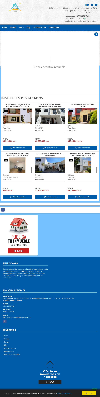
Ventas (13, 27)
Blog (28, 27)
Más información (65, 393)
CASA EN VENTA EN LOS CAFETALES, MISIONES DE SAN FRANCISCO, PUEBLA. (82, 154)
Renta (21, 27)
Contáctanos (54, 27)
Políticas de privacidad (12, 354)
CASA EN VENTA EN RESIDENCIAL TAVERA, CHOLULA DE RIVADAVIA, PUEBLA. (50, 105)
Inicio (4, 27)
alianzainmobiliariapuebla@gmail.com (16, 317)
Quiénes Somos (39, 27)
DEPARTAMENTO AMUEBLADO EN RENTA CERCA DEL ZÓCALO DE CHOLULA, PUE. (17, 154)
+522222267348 (83, 16)
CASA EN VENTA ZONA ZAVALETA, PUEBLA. (82, 105)
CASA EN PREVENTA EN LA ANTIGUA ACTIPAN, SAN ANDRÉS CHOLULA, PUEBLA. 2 (17, 105)
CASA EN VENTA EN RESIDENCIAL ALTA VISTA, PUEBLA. (50, 154)
